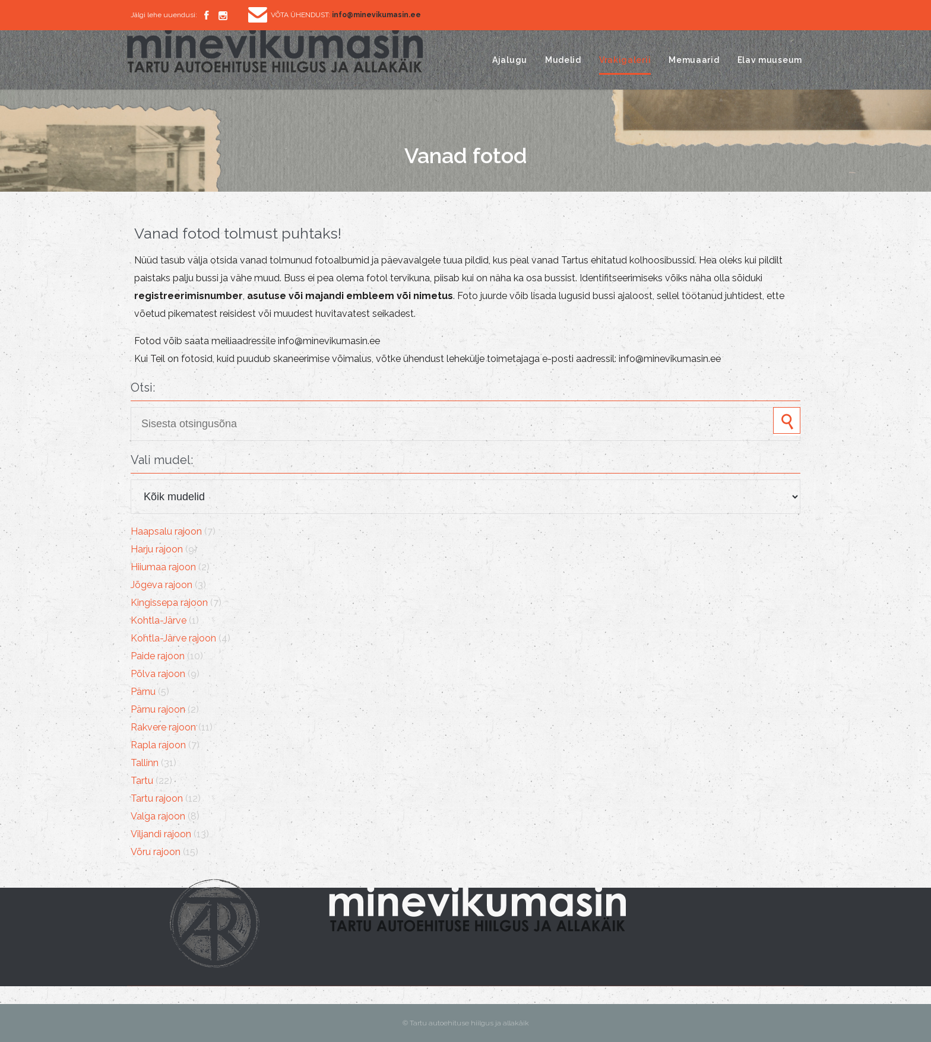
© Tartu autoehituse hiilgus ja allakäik (466, 1023)
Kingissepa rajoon (169, 602)
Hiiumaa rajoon (163, 567)
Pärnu (143, 691)
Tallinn (145, 762)
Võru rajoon (155, 851)
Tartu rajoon (157, 798)
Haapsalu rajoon (166, 531)
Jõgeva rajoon (161, 584)
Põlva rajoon (158, 673)
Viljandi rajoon (161, 834)
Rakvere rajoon (163, 727)
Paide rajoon (158, 656)
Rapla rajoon (158, 745)
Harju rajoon (157, 549)
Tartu (142, 780)
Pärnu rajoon (158, 709)
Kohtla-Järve (158, 620)
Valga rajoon (158, 816)
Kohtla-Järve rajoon (173, 638)
